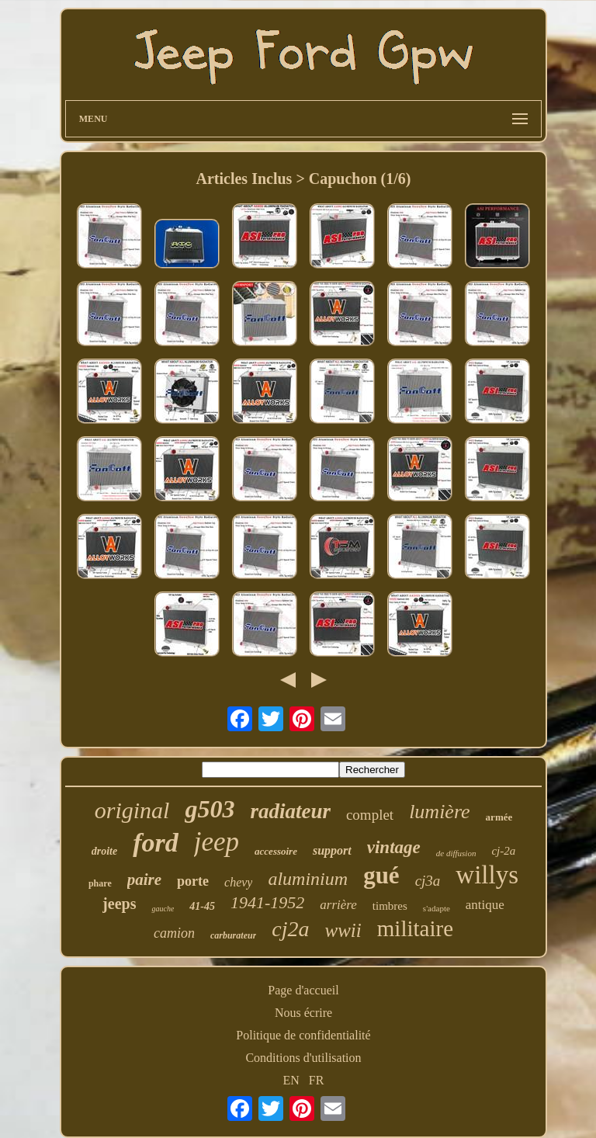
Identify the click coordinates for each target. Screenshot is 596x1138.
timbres (389, 906)
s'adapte (436, 908)
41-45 (202, 906)
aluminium (308, 879)
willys (487, 875)
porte (193, 881)
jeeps (119, 903)
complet (369, 815)
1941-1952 (267, 902)
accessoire (276, 851)
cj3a (428, 881)
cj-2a (503, 851)
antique (485, 904)
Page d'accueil (303, 990)
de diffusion (456, 853)
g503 (209, 809)
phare (100, 883)
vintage (394, 847)
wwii (343, 930)
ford (155, 842)
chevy (238, 882)
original (132, 810)
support (332, 850)
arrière (338, 904)
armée (499, 817)
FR (316, 1080)
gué (381, 875)
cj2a (290, 929)
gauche (162, 908)
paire (144, 879)
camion (174, 933)
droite (104, 851)
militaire (415, 928)
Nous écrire (303, 1012)
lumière (439, 811)
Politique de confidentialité (303, 1035)
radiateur (290, 811)
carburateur (233, 935)
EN (291, 1080)
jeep (216, 842)
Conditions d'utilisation (303, 1057)
